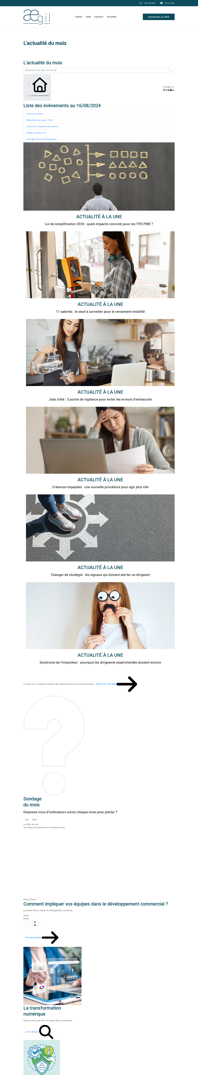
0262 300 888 (147, 3)
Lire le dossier (33, 1032)
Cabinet (78, 17)
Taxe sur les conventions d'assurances (42, 126)
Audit (88, 17)
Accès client (167, 3)
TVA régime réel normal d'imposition (41, 139)
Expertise (98, 17)
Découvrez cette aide (107, 684)
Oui (26, 819)
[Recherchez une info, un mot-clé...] (96, 70)
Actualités (112, 17)
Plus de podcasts (34, 937)
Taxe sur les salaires (34, 114)
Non (34, 819)
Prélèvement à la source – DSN (39, 120)
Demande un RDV (158, 16)
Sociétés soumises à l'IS (36, 133)
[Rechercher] (172, 71)
